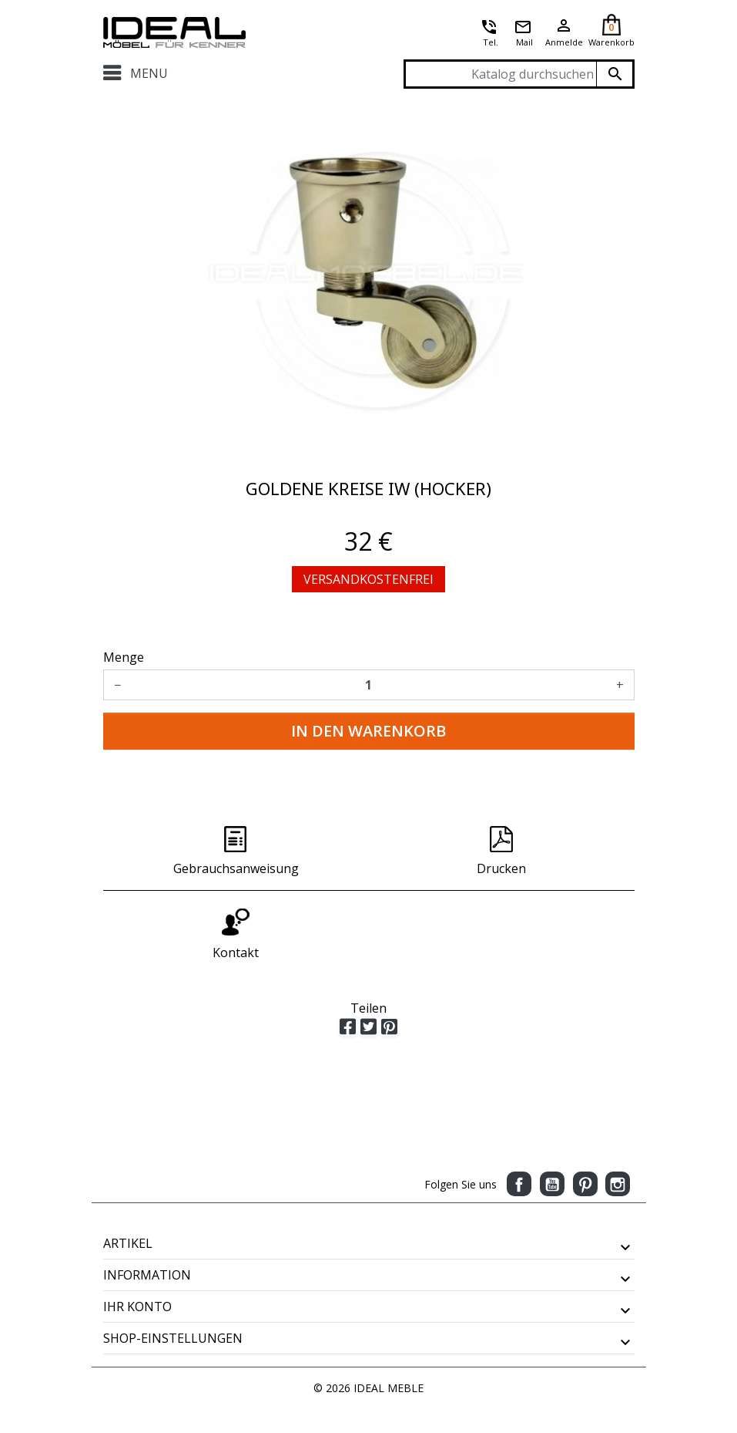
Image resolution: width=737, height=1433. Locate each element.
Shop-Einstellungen (173, 1338)
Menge (123, 657)
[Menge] (368, 685)
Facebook (519, 1184)
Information (147, 1274)
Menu (136, 73)
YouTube (552, 1184)
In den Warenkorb (368, 730)
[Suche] (519, 74)
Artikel (127, 1243)
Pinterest (585, 1184)
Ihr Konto (137, 1306)
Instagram (617, 1184)
